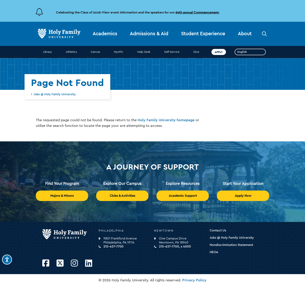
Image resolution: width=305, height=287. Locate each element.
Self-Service (171, 52)
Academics (105, 33)
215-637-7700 (113, 246)
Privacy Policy (194, 280)
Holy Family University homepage (166, 120)
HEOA (214, 252)
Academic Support (183, 195)
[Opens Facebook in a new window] (45, 263)
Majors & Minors (62, 195)
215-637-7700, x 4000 (175, 246)
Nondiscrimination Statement (231, 245)
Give (196, 52)
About (244, 33)
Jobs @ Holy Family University (55, 94)
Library (47, 52)
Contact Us (218, 230)
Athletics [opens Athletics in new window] (71, 52)
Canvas (95, 52)
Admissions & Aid (149, 33)
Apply (219, 52)
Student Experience (203, 33)
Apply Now (243, 195)
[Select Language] (250, 52)
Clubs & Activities (122, 195)
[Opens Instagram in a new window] (74, 263)
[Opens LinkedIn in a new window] (88, 263)
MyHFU (118, 52)
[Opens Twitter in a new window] (60, 263)
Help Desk (143, 52)
